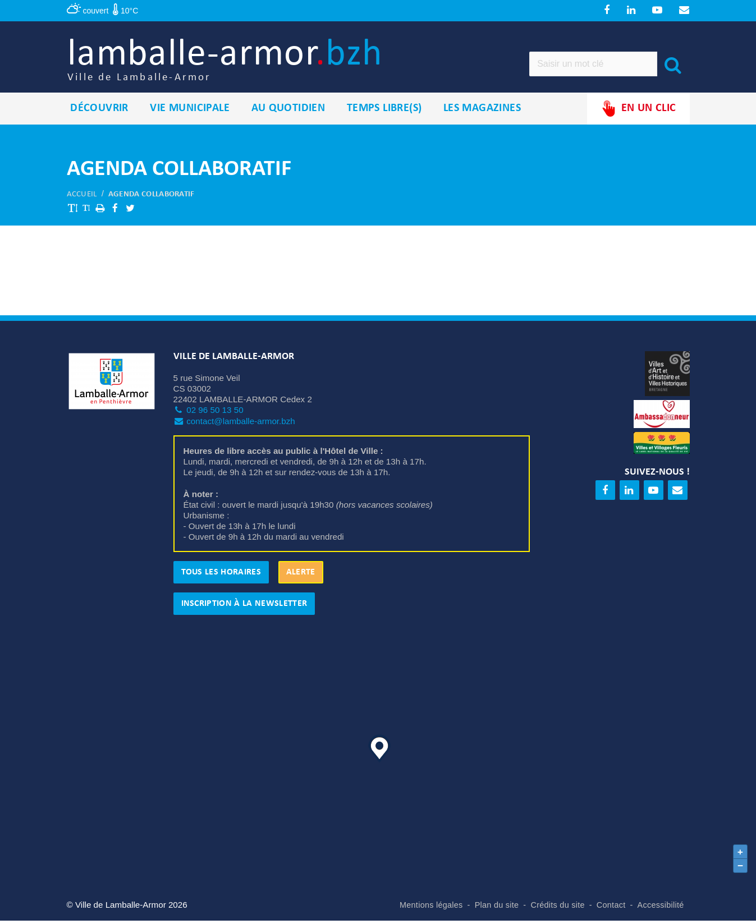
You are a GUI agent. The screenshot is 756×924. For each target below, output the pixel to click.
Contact (611, 908)
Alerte (300, 575)
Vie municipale (190, 111)
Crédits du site (557, 908)
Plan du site (497, 908)
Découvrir (99, 111)
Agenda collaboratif (151, 198)
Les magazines (482, 111)
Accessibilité (661, 908)
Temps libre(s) (384, 111)
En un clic (638, 112)
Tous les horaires (221, 575)
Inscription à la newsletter (244, 607)
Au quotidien (288, 111)
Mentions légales (431, 908)
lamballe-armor (233, 62)
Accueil (82, 198)
